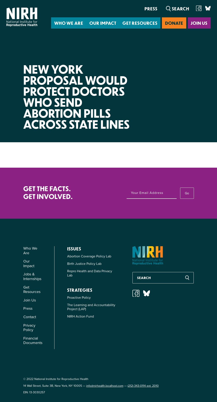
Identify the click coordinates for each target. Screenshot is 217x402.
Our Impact (102, 23)
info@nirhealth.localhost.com (104, 386)
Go (187, 193)
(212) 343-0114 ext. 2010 (143, 386)
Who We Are (68, 23)
